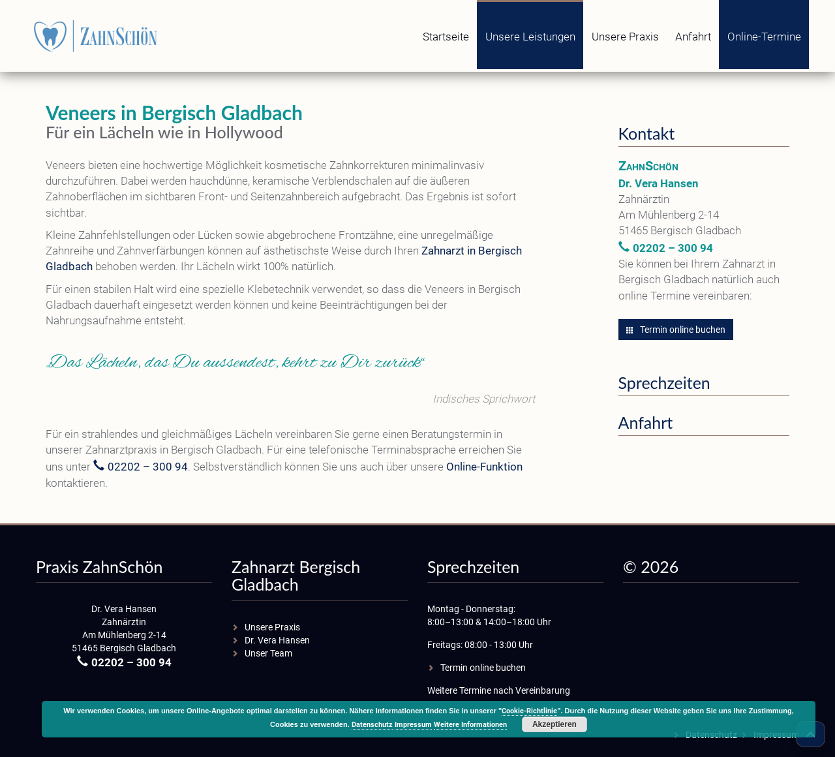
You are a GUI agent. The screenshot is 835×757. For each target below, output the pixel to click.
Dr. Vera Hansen (277, 640)
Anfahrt (693, 36)
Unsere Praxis (625, 36)
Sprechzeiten (664, 382)
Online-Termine (764, 36)
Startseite (446, 36)
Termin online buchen (675, 329)
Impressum (413, 724)
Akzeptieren (554, 724)
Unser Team (268, 653)
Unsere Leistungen (530, 36)
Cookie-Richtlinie (529, 711)
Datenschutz (372, 724)
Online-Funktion (484, 466)
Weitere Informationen (470, 724)
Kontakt (646, 133)
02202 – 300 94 (148, 466)
